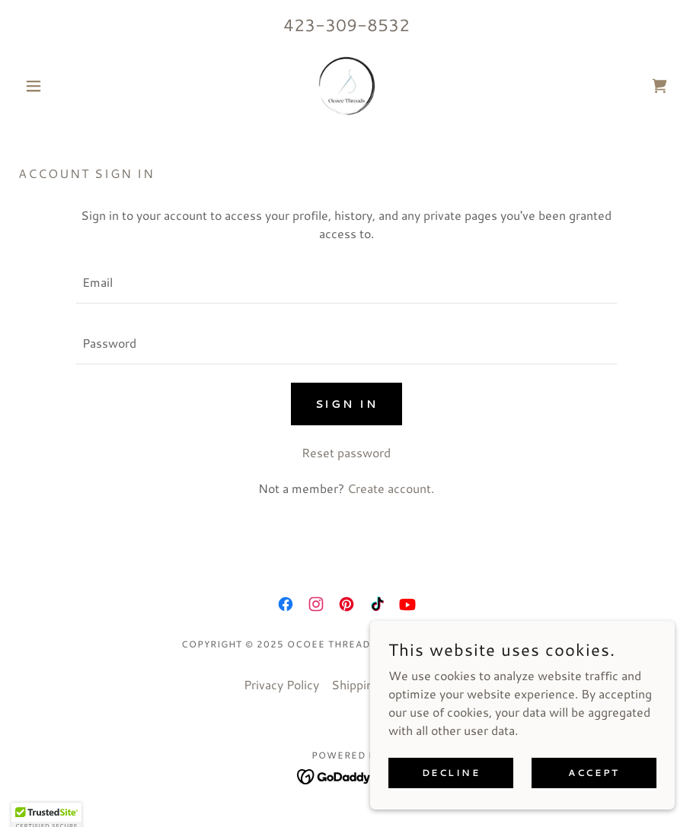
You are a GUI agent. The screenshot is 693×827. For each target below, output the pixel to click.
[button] (67, 86)
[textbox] (346, 282)
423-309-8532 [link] (346, 25)
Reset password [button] (346, 452)
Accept (593, 772)
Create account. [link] (390, 488)
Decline (451, 772)
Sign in (346, 404)
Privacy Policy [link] (281, 684)
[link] (346, 86)
